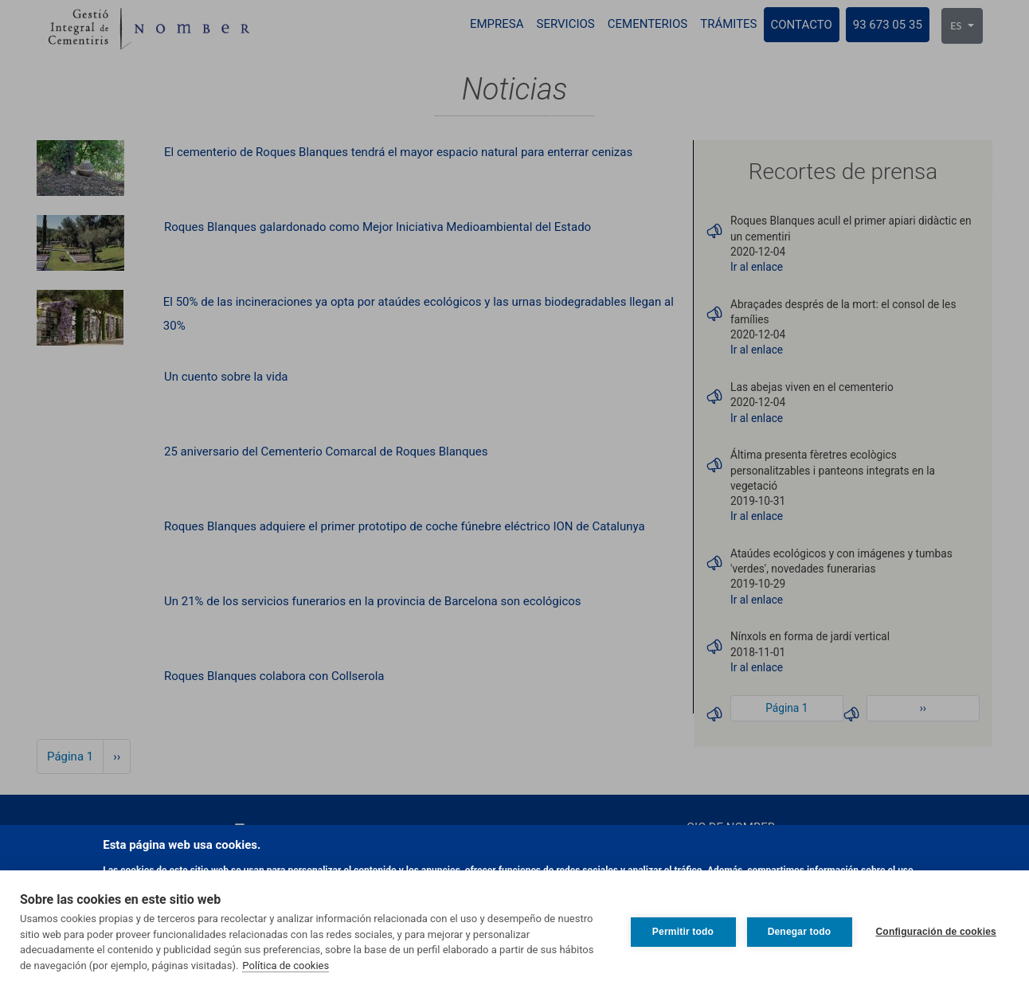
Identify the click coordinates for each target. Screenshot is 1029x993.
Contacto (801, 25)
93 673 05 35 (887, 25)
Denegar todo (799, 931)
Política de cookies (285, 965)
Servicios (566, 24)
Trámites (728, 24)
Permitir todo (683, 931)
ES (957, 25)
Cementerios (647, 24)
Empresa (497, 24)
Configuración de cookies (936, 931)
